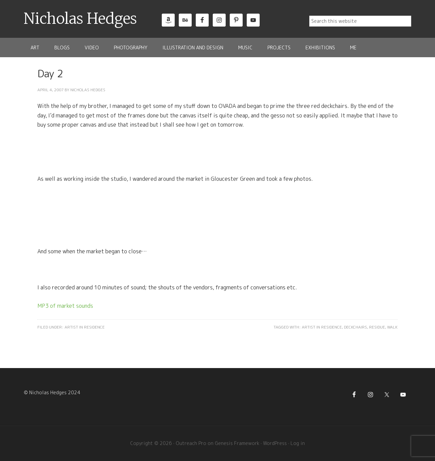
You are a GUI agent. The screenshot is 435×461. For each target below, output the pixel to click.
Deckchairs (355, 327)
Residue (377, 327)
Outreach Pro (191, 443)
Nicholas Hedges (80, 19)
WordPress (275, 443)
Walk (392, 327)
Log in (298, 443)
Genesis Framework (237, 443)
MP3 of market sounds (65, 305)
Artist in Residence (85, 327)
